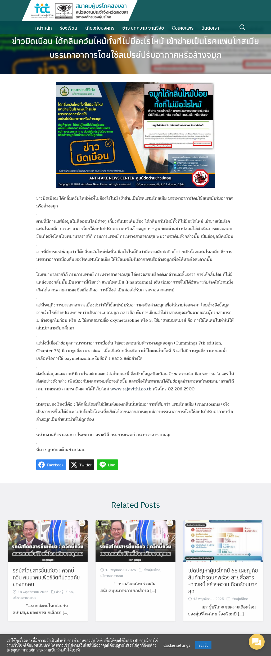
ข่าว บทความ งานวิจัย (143, 27)
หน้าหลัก (43, 27)
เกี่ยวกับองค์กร (99, 27)
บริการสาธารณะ (24, 607)
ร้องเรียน (68, 27)
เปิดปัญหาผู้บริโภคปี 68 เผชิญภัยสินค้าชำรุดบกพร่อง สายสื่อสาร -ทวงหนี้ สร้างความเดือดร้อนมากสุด (223, 590)
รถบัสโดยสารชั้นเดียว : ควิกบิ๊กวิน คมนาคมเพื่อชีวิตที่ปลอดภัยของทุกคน (46, 586)
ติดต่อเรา (210, 27)
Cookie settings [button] (177, 645)
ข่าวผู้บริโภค (64, 601)
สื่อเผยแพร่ (182, 27)
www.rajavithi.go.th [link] (130, 398)
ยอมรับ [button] (203, 645)
